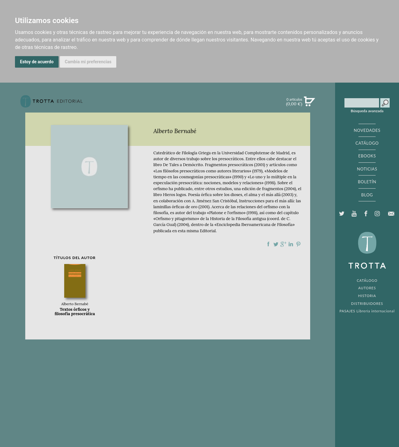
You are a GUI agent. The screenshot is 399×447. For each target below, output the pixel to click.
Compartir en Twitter (276, 244)
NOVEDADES (367, 130)
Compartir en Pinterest (298, 244)
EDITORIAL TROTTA (367, 252)
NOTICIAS (367, 168)
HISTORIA (367, 296)
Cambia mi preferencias (88, 61)
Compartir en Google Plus (283, 244)
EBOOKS (367, 155)
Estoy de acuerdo (37, 61)
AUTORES (367, 288)
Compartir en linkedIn (291, 244)
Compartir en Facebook (268, 244)
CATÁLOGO (367, 143)
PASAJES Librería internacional (367, 311)
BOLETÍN (367, 181)
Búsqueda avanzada (367, 111)
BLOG (367, 194)
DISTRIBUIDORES (367, 303)
